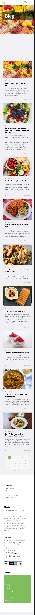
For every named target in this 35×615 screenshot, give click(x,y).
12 (25, 461)
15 (16, 464)
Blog (8, 577)
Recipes (9, 600)
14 (12, 464)
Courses (9, 580)
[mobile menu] (32, 2)
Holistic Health (11, 595)
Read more (28, 99)
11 (22, 461)
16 (19, 464)
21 (16, 467)
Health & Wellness (11, 592)
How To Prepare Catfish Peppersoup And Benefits (14, 438)
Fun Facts (9, 589)
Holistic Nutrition (11, 598)
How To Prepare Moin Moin (15, 311)
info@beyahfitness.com (10, 548)
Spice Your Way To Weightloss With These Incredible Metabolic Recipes (17, 129)
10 (19, 461)
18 (25, 464)
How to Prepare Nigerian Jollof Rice (16, 226)
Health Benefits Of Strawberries (17, 353)
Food (8, 586)
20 (12, 467)
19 (9, 467)
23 (22, 467)
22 (19, 467)
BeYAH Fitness (10, 81)
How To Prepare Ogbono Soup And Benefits (16, 397)
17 (22, 464)
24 (25, 467)
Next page (17, 471)
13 (9, 464)
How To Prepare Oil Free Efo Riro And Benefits (17, 270)
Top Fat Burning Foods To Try (16, 181)
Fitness (8, 583)
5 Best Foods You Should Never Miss (16, 84)
